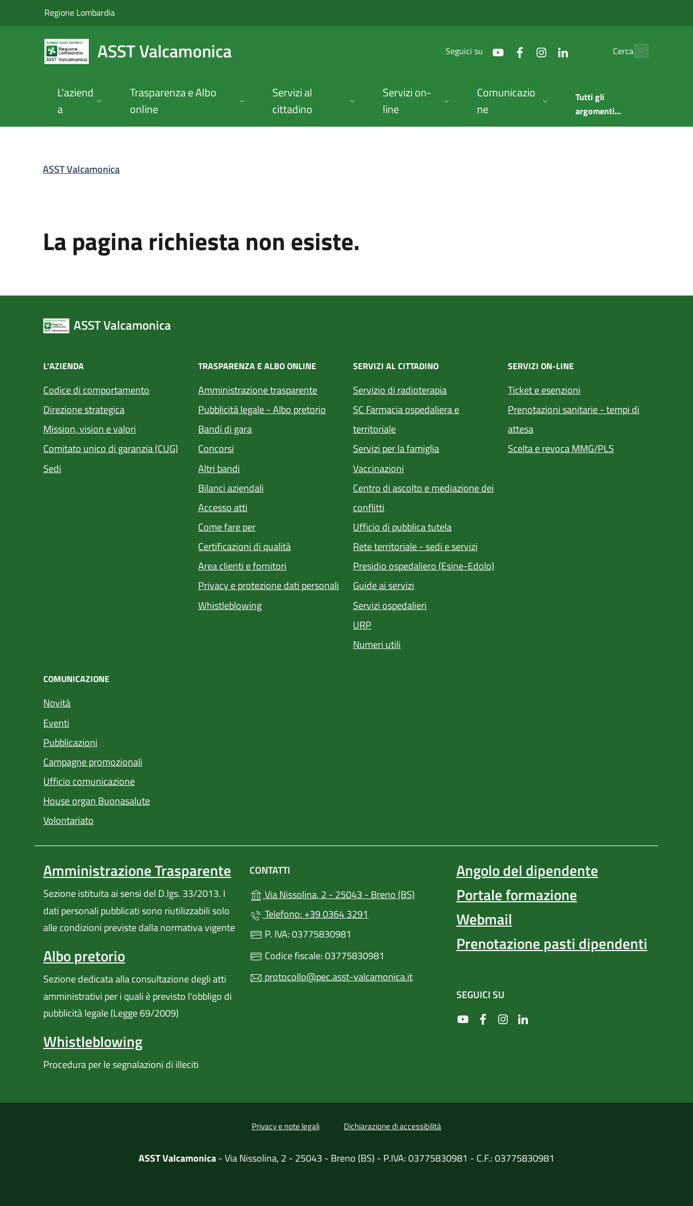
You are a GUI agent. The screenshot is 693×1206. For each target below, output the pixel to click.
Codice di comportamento (96, 390)
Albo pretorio (84, 956)
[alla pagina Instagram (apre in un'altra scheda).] (517, 51)
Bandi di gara (225, 429)
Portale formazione (516, 894)
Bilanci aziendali (231, 488)
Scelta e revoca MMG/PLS (561, 448)
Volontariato (68, 820)
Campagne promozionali (92, 762)
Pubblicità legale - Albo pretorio (262, 409)
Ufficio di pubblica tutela (402, 527)
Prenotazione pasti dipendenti (552, 943)
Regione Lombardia (79, 12)
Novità (56, 703)
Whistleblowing (229, 605)
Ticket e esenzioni (544, 390)
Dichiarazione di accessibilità (392, 1126)
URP (362, 625)
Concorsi (216, 448)
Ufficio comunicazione (89, 781)
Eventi (56, 723)
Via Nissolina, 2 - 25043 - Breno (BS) (346, 893)
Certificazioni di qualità (244, 546)
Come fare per (227, 527)
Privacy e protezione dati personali (268, 585)
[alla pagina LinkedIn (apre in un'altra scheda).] (539, 51)
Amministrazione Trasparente (137, 870)
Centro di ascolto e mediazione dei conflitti (423, 498)
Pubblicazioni (70, 742)
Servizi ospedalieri (390, 605)
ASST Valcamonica (81, 169)
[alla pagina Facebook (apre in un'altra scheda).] (496, 51)
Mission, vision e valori (89, 429)
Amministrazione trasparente (257, 390)
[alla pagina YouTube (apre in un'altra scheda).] (474, 51)
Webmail (484, 919)
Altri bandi (219, 468)
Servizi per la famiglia (396, 448)
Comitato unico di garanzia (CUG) (110, 448)
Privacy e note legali (285, 1126)
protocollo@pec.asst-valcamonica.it (331, 976)
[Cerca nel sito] (636, 51)
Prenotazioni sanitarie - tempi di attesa (573, 419)
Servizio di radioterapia (400, 390)
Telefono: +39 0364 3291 (309, 914)
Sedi (52, 468)
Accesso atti (222, 507)
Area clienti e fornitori (242, 566)
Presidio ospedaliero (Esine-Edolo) (423, 566)
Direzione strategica (84, 409)
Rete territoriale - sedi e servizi (415, 546)
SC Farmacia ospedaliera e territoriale (406, 419)
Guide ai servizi (383, 585)
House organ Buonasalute (96, 801)
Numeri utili (377, 644)
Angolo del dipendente (527, 870)
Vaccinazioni (378, 468)
